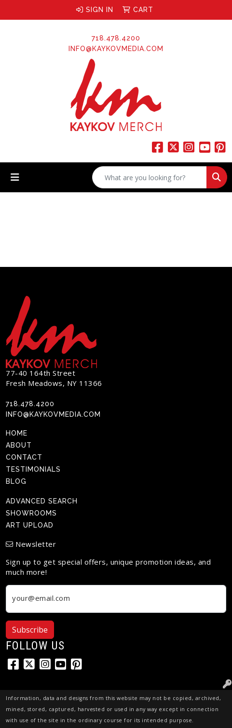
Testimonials (33, 469)
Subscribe (30, 629)
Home (16, 433)
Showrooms (31, 513)
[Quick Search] (149, 177)
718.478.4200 (116, 38)
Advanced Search (42, 501)
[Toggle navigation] (15, 177)
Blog (16, 481)
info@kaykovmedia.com (116, 49)
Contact (24, 457)
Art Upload (30, 525)
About (19, 445)
